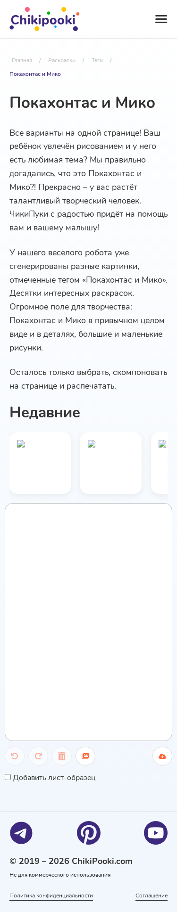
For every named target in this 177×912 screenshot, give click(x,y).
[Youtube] (156, 833)
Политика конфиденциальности (51, 895)
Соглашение (151, 895)
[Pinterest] (89, 833)
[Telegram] (21, 833)
